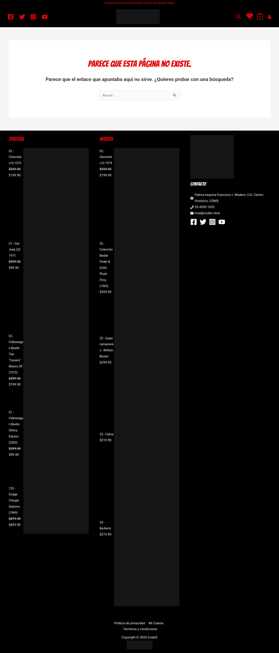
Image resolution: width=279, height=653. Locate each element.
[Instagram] (33, 17)
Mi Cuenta (137, 623)
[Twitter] (22, 17)
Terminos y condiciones (165, 623)
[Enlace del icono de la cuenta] (269, 17)
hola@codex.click (207, 213)
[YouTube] (45, 17)
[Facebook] (11, 17)
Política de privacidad (111, 623)
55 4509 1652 (205, 207)
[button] (238, 16)
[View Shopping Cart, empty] (260, 17)
